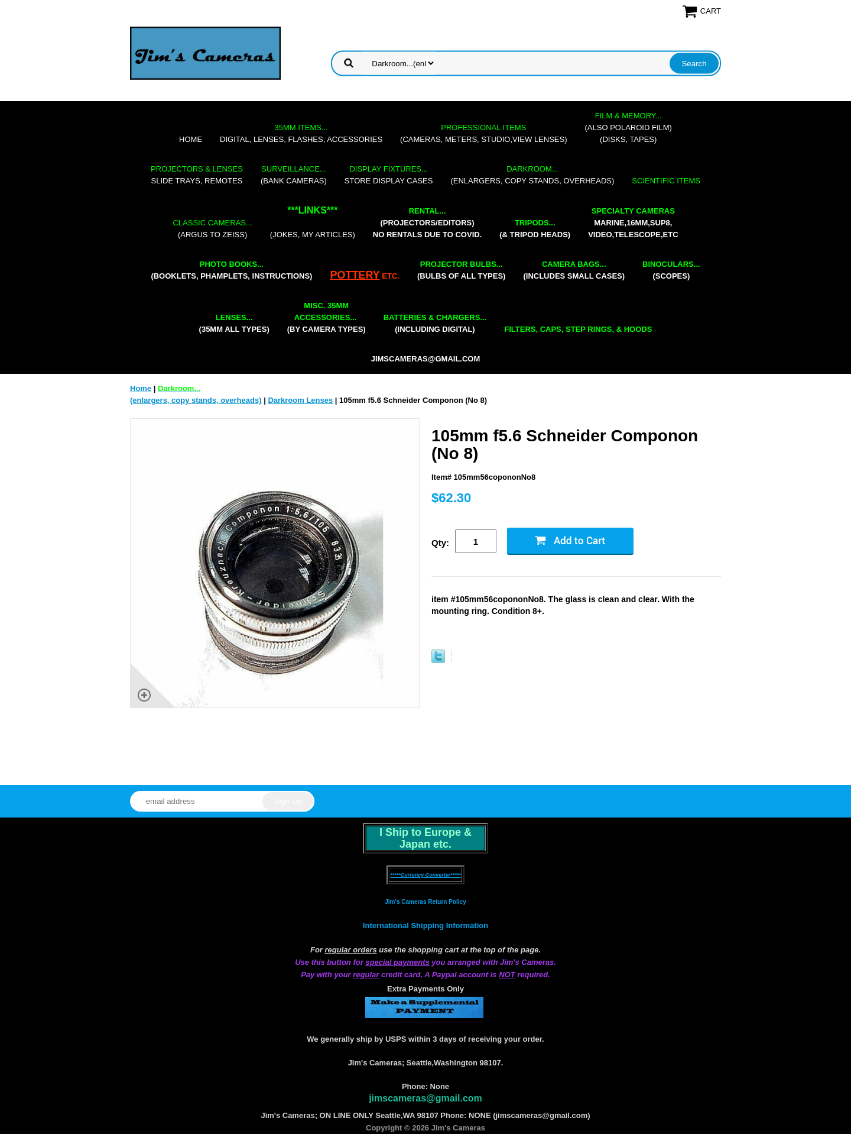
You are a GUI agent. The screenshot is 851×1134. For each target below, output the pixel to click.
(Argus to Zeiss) (212, 228)
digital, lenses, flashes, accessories (301, 133)
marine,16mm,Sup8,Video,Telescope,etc (633, 222)
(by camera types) (326, 317)
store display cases (389, 174)
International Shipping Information (425, 925)
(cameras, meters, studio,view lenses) (483, 133)
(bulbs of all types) (461, 270)
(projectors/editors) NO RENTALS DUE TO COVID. (427, 222)
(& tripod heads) (534, 228)
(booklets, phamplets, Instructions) (231, 270)
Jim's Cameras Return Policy (425, 902)
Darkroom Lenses (300, 400)
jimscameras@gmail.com (425, 358)
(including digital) (435, 323)
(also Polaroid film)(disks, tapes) (628, 127)
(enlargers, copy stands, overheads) (532, 174)
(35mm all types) (234, 323)
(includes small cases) (574, 270)
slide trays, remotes (197, 174)
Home (190, 139)
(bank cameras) (294, 174)
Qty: (440, 543)
